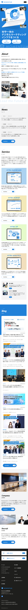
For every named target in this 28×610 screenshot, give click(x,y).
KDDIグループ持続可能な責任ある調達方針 (8, 602)
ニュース (15, 574)
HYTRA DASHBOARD (5, 567)
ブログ (15, 571)
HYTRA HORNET (4, 569)
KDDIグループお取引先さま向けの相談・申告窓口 (9, 604)
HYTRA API (3, 571)
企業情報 (3, 577)
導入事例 (16, 564)
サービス (3, 564)
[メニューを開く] (25, 2)
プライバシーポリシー (4, 600)
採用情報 (3, 583)
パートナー (3, 580)
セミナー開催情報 (17, 568)
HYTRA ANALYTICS (5, 573)
